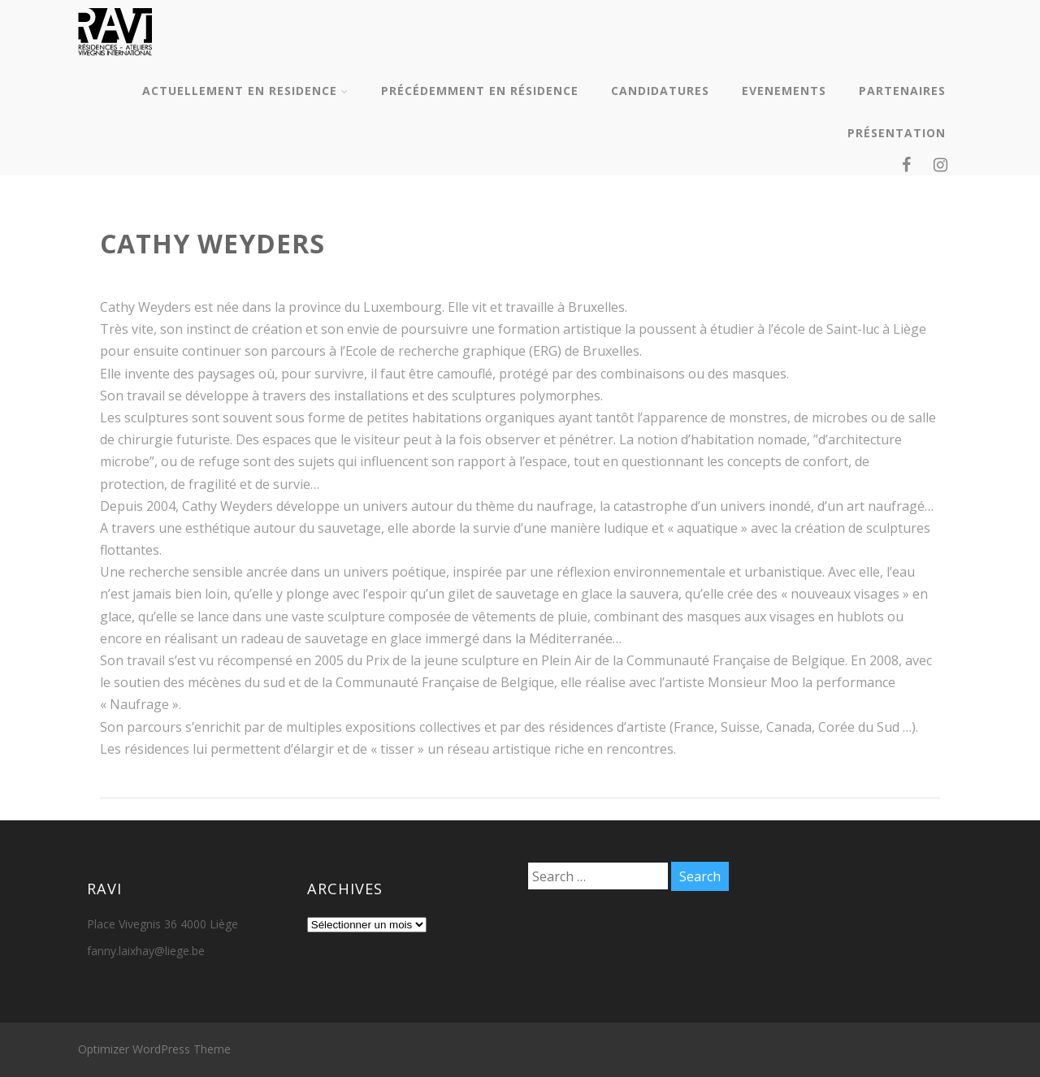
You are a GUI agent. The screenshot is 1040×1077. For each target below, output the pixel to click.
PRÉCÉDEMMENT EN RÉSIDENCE (479, 90)
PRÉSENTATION (896, 133)
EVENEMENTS (784, 90)
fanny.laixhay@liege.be (146, 950)
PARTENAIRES (902, 90)
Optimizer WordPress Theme (154, 1049)
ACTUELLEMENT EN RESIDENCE (245, 90)
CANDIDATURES (660, 90)
